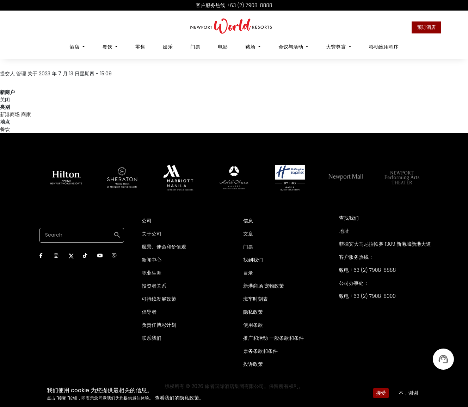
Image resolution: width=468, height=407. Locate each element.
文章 (248, 233)
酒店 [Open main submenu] (75, 46)
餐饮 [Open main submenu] (108, 46)
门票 (195, 46)
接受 (381, 392)
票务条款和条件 (260, 351)
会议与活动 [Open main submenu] (291, 46)
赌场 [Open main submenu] (251, 46)
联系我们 (151, 338)
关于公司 (151, 233)
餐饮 (5, 129)
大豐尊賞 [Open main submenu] (336, 46)
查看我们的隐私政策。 (179, 397)
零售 (140, 46)
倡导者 (149, 311)
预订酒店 (426, 27)
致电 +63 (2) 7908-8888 (367, 270)
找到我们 (253, 259)
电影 (223, 46)
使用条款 (253, 324)
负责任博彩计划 (159, 324)
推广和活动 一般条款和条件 (273, 338)
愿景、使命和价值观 (164, 246)
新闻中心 (151, 259)
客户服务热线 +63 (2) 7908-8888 (234, 5)
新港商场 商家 (15, 114)
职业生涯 (151, 272)
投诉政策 (253, 364)
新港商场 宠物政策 (263, 285)
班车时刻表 (255, 298)
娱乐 (168, 46)
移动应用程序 (384, 46)
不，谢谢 (408, 392)
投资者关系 (154, 285)
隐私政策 (253, 311)
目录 (248, 272)
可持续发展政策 (159, 298)
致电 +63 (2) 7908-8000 (367, 296)
